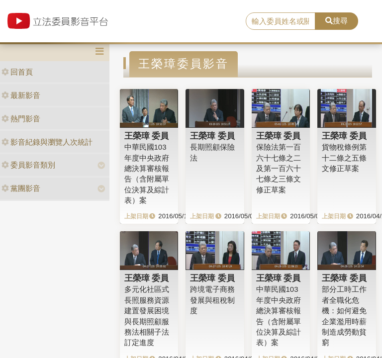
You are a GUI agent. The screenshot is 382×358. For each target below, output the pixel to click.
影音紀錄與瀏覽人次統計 (47, 142)
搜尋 (336, 20)
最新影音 (20, 95)
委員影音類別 (28, 165)
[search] (280, 21)
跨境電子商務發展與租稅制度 (212, 300)
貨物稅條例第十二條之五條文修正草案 (344, 158)
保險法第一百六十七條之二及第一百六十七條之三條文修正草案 (278, 168)
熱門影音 (20, 118)
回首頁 (17, 72)
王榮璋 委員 (146, 135)
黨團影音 (20, 188)
